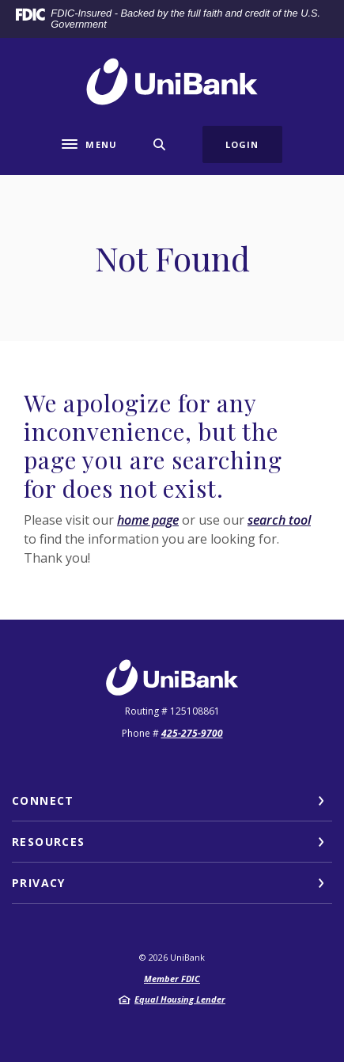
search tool (279, 520)
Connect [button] (43, 800)
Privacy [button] (39, 882)
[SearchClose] (160, 144)
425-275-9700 (192, 733)
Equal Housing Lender (179, 999)
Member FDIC (172, 978)
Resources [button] (48, 841)
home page (148, 520)
